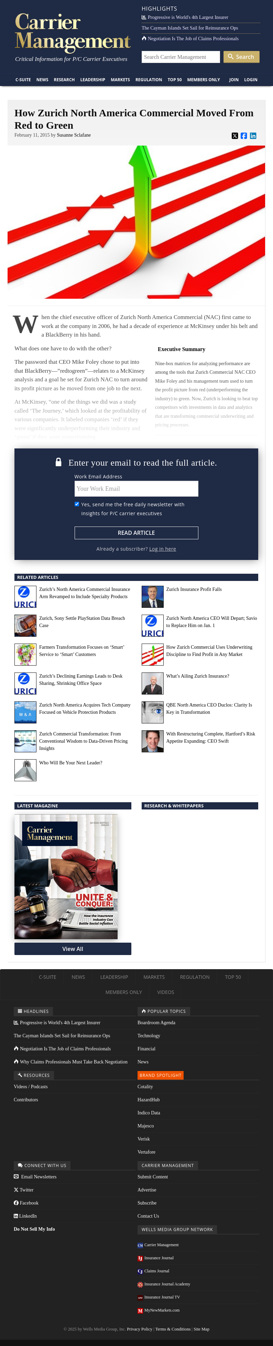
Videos (165, 992)
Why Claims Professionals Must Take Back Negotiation (71, 1061)
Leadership (93, 80)
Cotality (145, 1086)
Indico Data (149, 1112)
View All (73, 949)
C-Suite (23, 80)
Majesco (146, 1125)
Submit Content (153, 1176)
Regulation (148, 80)
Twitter (23, 1190)
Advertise (147, 1190)
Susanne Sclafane (74, 135)
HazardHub (149, 1099)
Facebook (26, 1203)
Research (64, 80)
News (42, 80)
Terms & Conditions (173, 1329)
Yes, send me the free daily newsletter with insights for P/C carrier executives (133, 509)
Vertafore (146, 1152)
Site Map (201, 1329)
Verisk (144, 1139)
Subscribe (147, 1203)
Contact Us (148, 1216)
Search (241, 57)
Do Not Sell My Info (34, 1229)
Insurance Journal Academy (164, 1284)
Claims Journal (153, 1271)
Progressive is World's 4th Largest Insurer (185, 17)
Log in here (162, 548)
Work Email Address (98, 476)
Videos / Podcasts (31, 1086)
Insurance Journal (156, 1257)
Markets (120, 80)
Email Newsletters (35, 1176)
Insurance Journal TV (159, 1297)
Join (234, 80)
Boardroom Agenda (156, 1022)
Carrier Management (158, 1244)
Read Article (136, 533)
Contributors (26, 1099)
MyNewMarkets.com (158, 1310)
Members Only (203, 80)
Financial (146, 1048)
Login (251, 80)
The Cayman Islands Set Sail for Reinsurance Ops (190, 28)
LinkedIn (25, 1216)
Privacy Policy (139, 1329)
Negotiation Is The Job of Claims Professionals (190, 38)
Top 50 (175, 80)
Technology (149, 1035)
